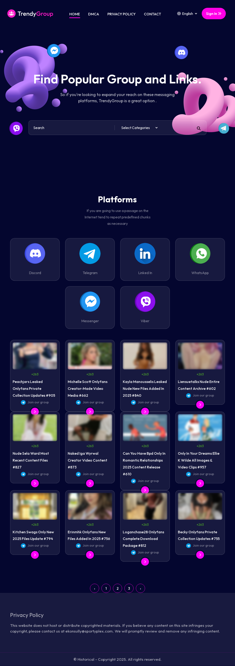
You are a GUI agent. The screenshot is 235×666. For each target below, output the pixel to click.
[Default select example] (139, 127)
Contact (152, 14)
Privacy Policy (121, 14)
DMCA (93, 14)
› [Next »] (140, 588)
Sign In (213, 13)
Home (74, 14)
